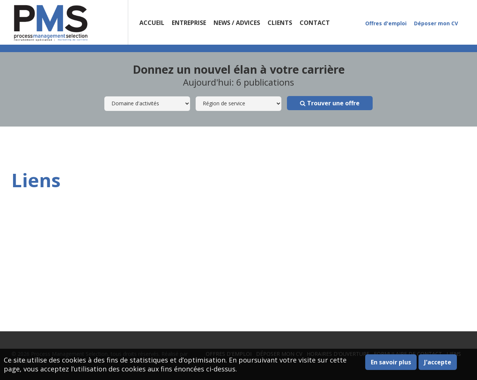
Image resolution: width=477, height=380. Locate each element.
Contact (315, 23)
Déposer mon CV (436, 23)
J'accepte (437, 362)
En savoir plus (391, 362)
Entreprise (189, 23)
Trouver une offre (330, 103)
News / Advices (237, 23)
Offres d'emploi (386, 23)
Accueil (151, 23)
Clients (280, 23)
